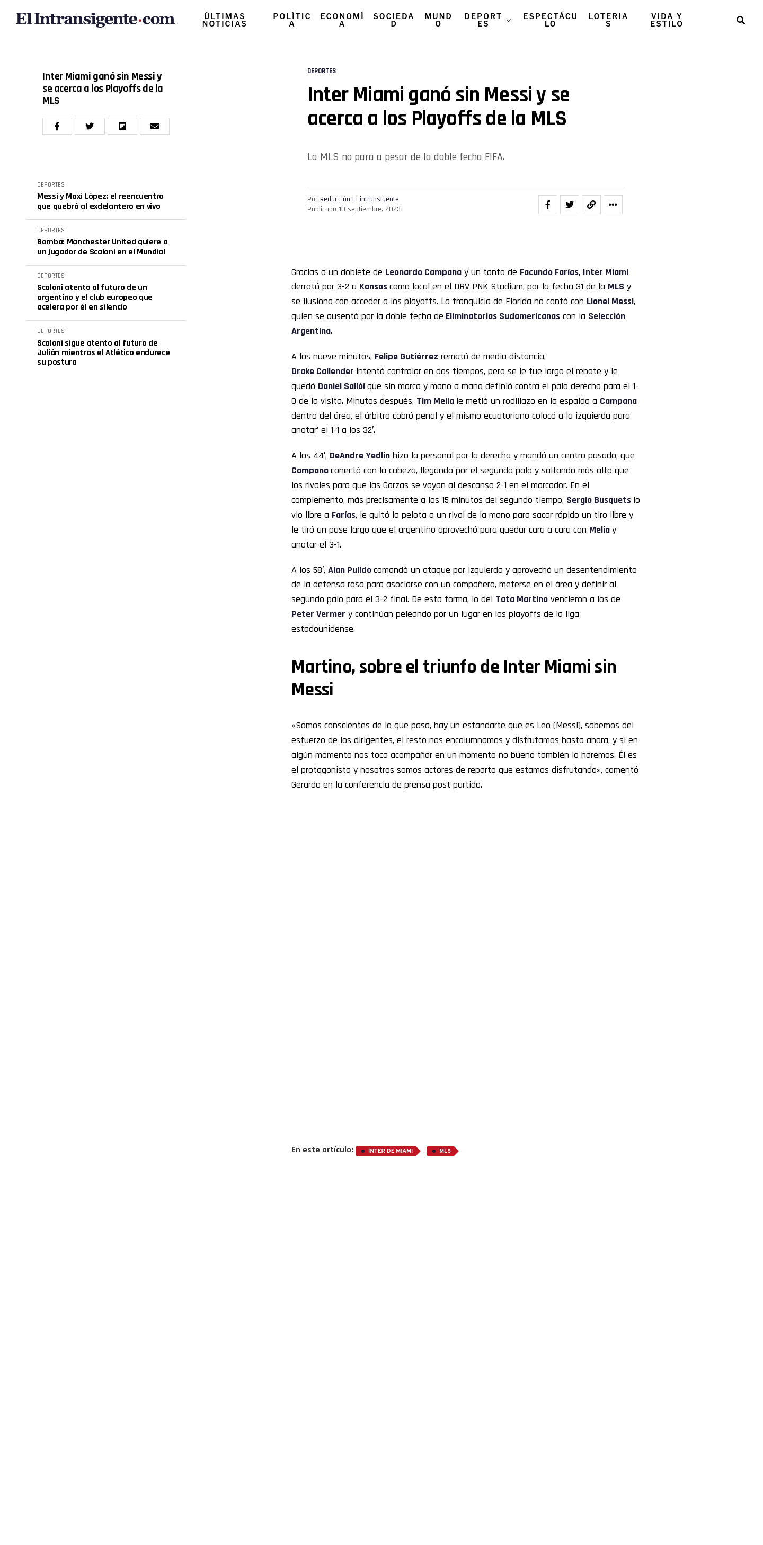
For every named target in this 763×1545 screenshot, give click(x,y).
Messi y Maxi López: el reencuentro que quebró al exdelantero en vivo (100, 201)
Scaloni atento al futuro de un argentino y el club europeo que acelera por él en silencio (95, 297)
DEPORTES (484, 20)
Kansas (374, 286)
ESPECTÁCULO (551, 20)
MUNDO (438, 20)
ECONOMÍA (343, 20)
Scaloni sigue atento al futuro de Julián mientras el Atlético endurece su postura (103, 353)
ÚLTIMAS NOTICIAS (224, 20)
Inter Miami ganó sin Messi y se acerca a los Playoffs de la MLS (102, 88)
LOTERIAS (609, 20)
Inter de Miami (390, 1151)
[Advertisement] (466, 962)
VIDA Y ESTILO (667, 20)
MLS (445, 1151)
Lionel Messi (610, 301)
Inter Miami (605, 272)
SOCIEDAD (393, 20)
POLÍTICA (292, 20)
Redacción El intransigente (359, 199)
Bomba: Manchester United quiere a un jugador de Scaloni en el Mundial (102, 247)
